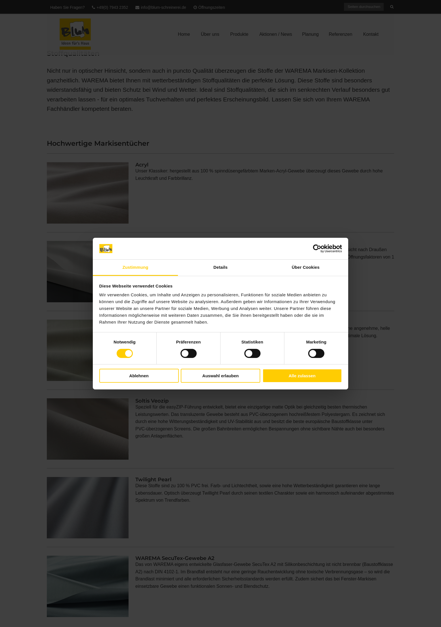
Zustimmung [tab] (135, 267)
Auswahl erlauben (220, 375)
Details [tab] (220, 267)
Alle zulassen (302, 375)
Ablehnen (138, 375)
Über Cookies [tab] (306, 267)
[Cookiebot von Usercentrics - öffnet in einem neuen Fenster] (317, 248)
